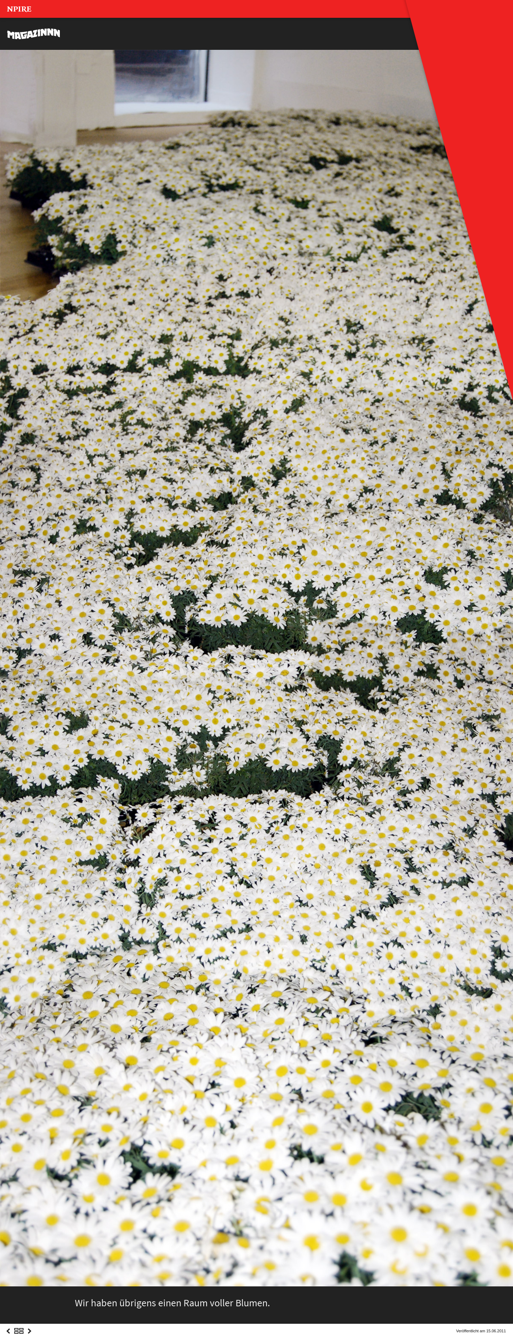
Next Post (29, 1337)
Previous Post (8, 1337)
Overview (19, 1337)
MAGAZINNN (34, 33)
